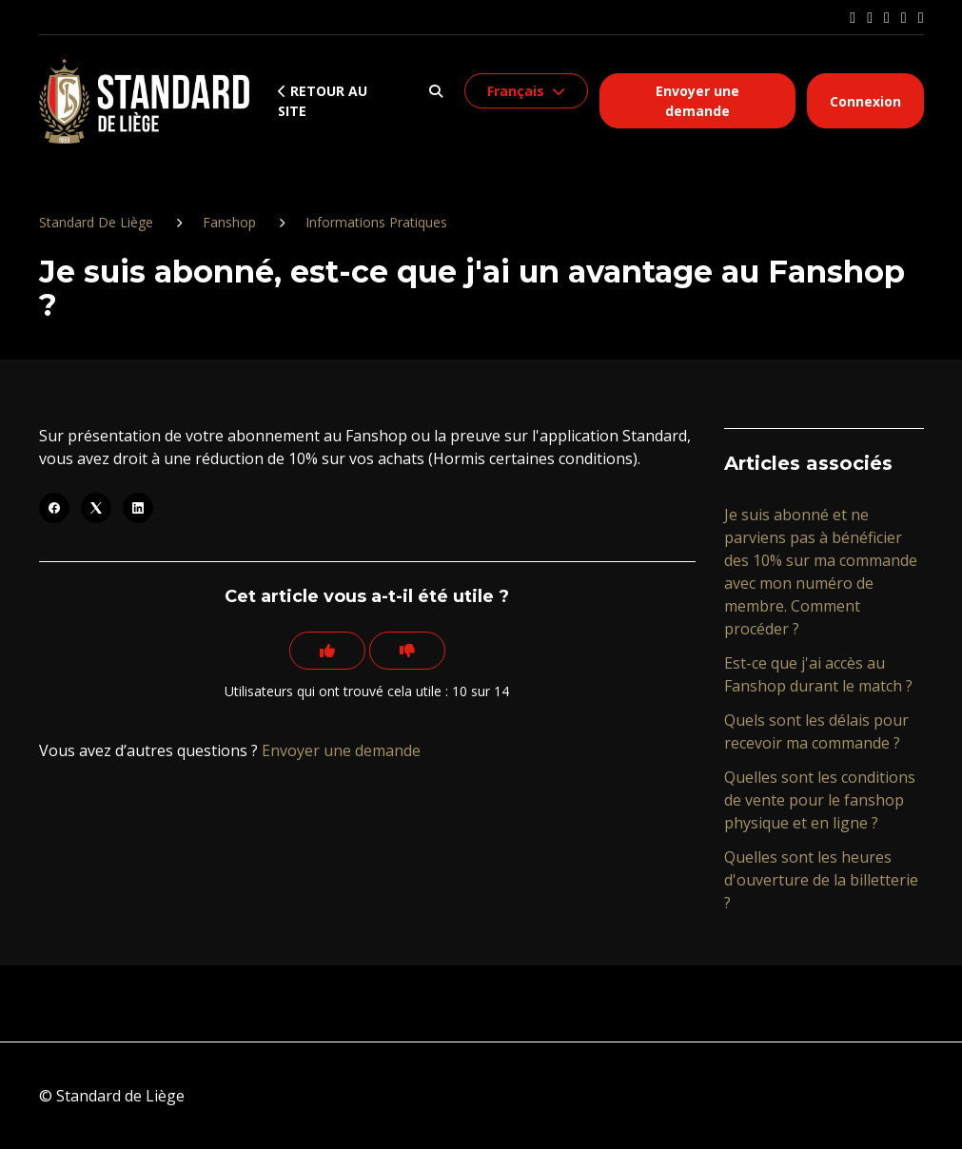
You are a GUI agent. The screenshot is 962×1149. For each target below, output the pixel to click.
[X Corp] (96, 508)
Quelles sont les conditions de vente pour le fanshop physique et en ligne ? (819, 800)
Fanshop (229, 222)
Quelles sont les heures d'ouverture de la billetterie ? (821, 880)
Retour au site (322, 101)
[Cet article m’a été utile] (327, 651)
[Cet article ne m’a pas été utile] (407, 651)
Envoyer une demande (697, 101)
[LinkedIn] (138, 508)
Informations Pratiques (376, 222)
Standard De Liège (96, 222)
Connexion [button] (865, 101)
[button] (435, 90)
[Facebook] (54, 508)
